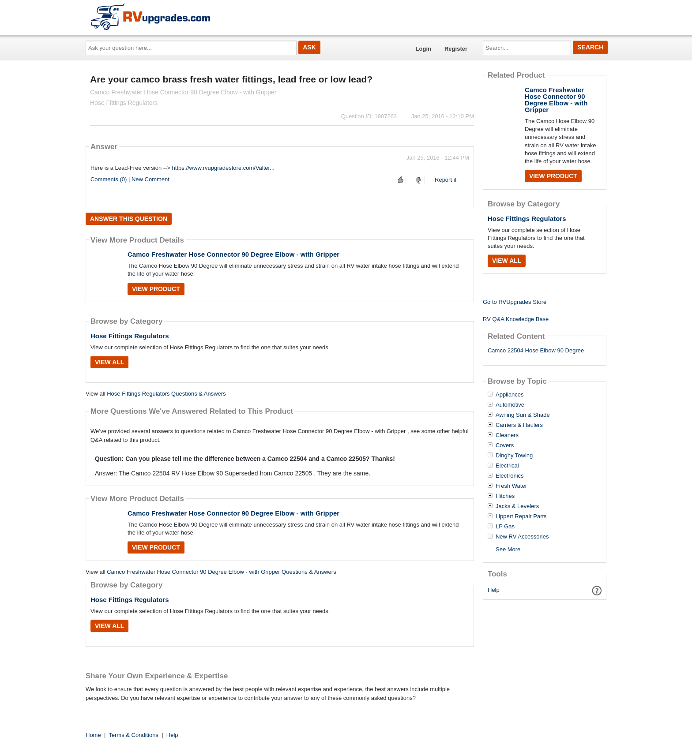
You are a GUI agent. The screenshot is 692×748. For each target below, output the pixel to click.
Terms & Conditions (133, 735)
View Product (156, 288)
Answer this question (128, 218)
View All (109, 362)
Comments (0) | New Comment (129, 179)
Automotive (510, 405)
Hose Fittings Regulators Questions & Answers (166, 393)
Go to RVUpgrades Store (514, 302)
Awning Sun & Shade (523, 415)
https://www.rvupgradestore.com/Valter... (223, 168)
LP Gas (505, 527)
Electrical (507, 466)
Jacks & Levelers (517, 506)
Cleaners (507, 435)
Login (423, 48)
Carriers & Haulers (519, 425)
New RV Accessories (522, 537)
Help (494, 590)
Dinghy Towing (514, 456)
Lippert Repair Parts (521, 516)
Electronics (510, 476)
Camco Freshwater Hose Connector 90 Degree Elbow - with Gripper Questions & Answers (221, 571)
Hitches (505, 496)
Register (455, 48)
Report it (445, 180)
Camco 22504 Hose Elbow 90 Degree (536, 350)
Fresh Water (511, 486)
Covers (505, 445)
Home (93, 735)
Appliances (510, 395)
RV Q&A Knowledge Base (516, 319)
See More (508, 549)
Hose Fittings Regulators (129, 336)
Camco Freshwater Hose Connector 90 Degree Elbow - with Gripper (233, 254)
